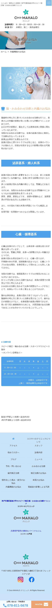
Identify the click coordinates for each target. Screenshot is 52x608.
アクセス (13, 446)
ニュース (38, 459)
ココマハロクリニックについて (38, 440)
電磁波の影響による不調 (38, 487)
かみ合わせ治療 (38, 466)
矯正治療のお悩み (38, 473)
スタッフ (38, 446)
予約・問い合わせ (13, 466)
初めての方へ (13, 452)
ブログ (13, 459)
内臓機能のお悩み (13, 487)
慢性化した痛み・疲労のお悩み (13, 481)
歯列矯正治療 (13, 473)
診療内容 (38, 452)
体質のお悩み (38, 480)
